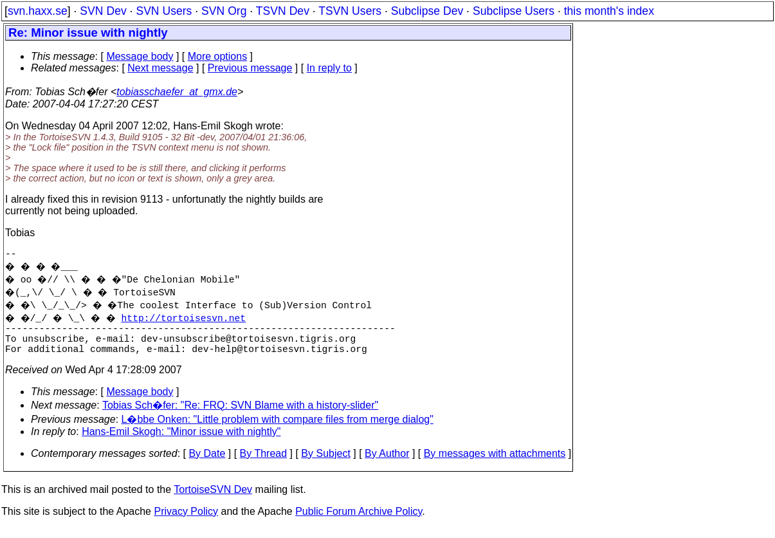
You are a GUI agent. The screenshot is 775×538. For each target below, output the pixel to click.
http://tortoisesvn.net (191, 319)
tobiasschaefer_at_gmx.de (176, 91)
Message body (139, 56)
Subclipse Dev (427, 11)
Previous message (250, 67)
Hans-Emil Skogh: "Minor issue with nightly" (181, 441)
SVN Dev (103, 11)
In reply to (329, 67)
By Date (206, 463)
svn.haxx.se (38, 11)
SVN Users (164, 11)
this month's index (609, 11)
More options (218, 56)
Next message (160, 67)
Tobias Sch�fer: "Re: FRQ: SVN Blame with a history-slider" (240, 415)
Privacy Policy (186, 521)
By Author (387, 463)
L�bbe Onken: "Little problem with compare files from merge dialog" (277, 429)
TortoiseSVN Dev (213, 499)
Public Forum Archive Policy (358, 521)
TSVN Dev (282, 11)
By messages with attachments (495, 463)
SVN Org (223, 11)
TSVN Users (349, 11)
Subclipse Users (513, 11)
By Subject (325, 463)
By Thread (263, 463)
